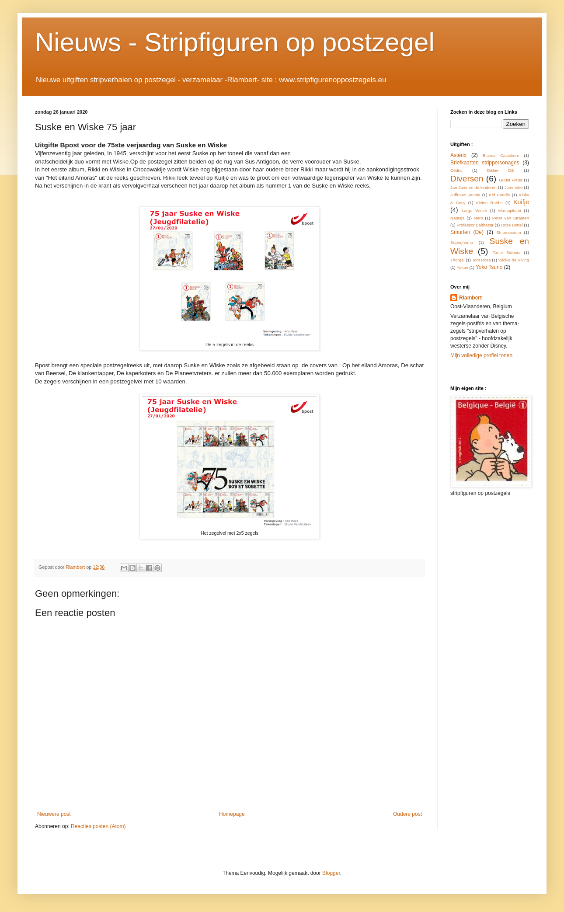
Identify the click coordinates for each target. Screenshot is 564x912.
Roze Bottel (512, 225)
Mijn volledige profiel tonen (481, 355)
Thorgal (457, 260)
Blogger (331, 873)
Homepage (232, 814)
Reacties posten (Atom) (98, 826)
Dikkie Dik (500, 170)
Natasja (457, 218)
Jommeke (514, 187)
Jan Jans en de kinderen (473, 187)
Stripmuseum (508, 232)
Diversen (467, 178)
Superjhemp (461, 242)
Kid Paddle (499, 194)
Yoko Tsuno (489, 267)
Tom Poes (481, 260)
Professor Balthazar (474, 225)
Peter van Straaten (510, 218)
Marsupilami (509, 210)
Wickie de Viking (513, 260)
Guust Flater (510, 180)
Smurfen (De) (467, 232)
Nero (478, 218)
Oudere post (407, 814)
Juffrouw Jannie (465, 194)
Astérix (458, 155)
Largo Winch (474, 210)
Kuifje (521, 201)
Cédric (456, 170)
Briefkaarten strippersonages (484, 163)
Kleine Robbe (489, 202)
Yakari (462, 267)
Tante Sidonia (506, 252)
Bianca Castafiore (501, 155)
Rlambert (470, 298)
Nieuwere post (54, 814)
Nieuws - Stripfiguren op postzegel (235, 42)
